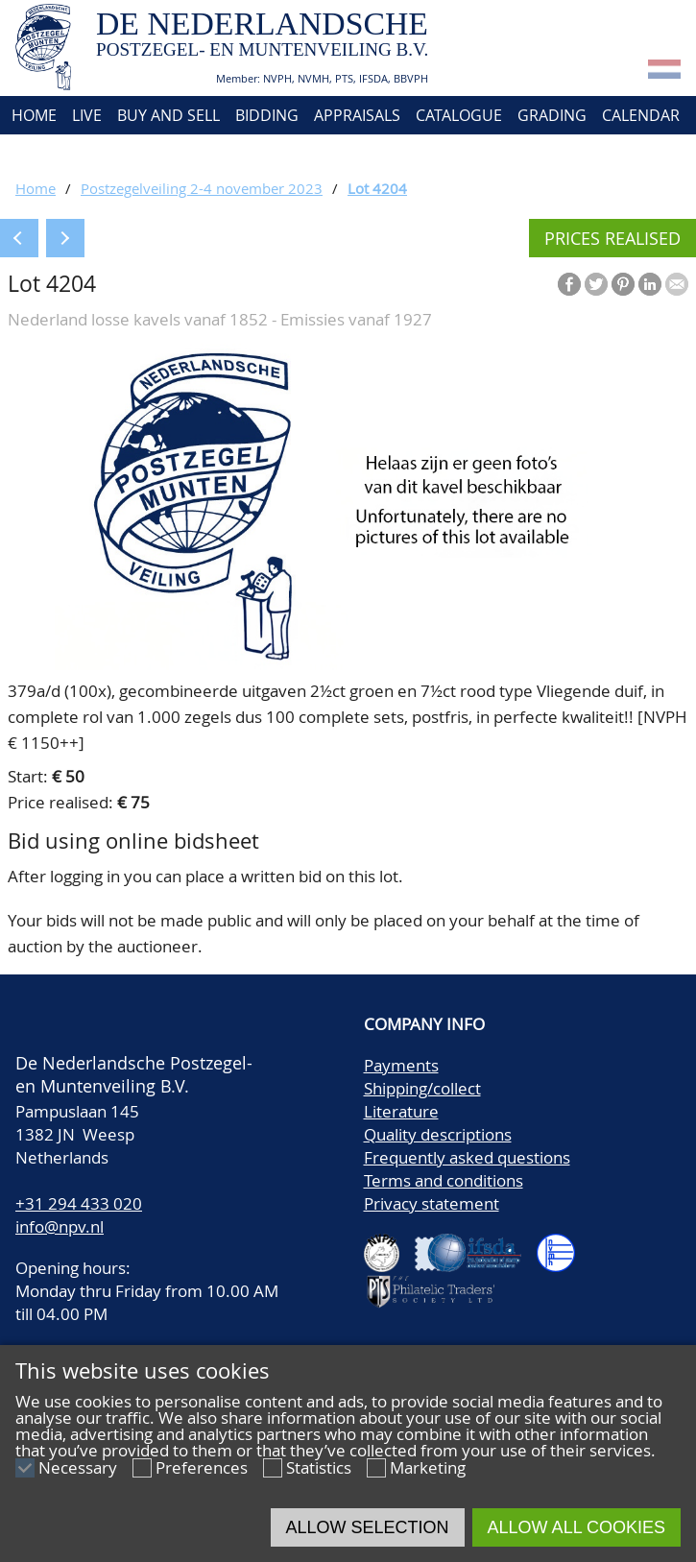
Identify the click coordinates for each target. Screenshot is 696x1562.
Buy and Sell (168, 115)
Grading (552, 115)
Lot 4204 (377, 188)
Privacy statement (431, 1203)
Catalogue (459, 115)
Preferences (202, 1467)
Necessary (77, 1467)
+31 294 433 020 (78, 1203)
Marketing (428, 1467)
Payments (401, 1065)
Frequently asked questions (467, 1157)
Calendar (641, 115)
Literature (401, 1111)
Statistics (318, 1467)
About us (45, 153)
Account (217, 153)
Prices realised (612, 238)
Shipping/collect (422, 1088)
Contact (132, 153)
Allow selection (367, 1527)
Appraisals (357, 115)
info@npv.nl (59, 1226)
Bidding (267, 115)
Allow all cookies (576, 1527)
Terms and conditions (443, 1180)
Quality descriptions (438, 1134)
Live (87, 115)
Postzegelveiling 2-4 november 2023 (202, 188)
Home (32, 115)
